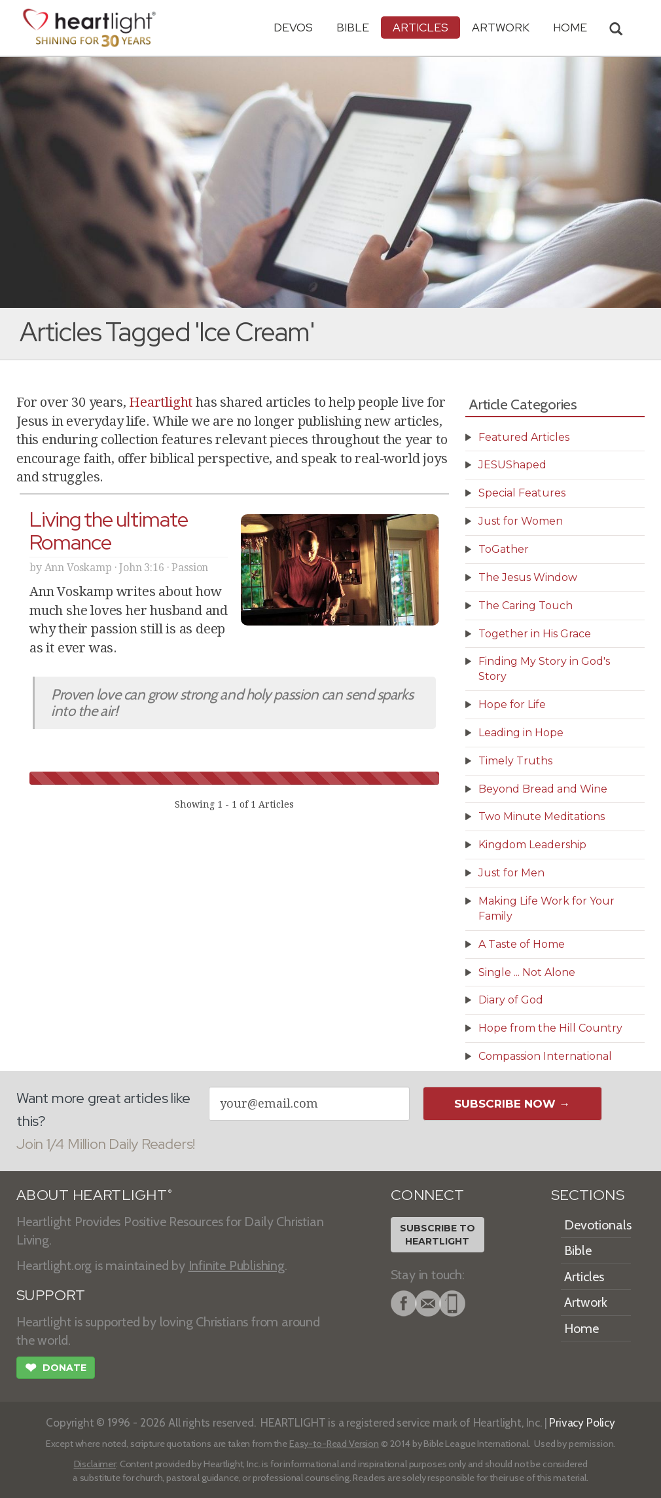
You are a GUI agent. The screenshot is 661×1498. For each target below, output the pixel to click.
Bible (352, 27)
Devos (293, 27)
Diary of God (510, 1000)
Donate (55, 1369)
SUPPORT (50, 1295)
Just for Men (511, 873)
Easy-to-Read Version (334, 1444)
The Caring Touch (525, 605)
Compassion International (545, 1056)
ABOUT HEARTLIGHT (94, 1195)
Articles (420, 27)
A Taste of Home (521, 944)
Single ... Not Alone (526, 972)
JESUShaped (512, 465)
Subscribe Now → (512, 1103)
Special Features (521, 493)
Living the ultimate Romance (108, 530)
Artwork (500, 27)
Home (581, 1328)
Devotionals (598, 1225)
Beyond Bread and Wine (542, 789)
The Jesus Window (527, 577)
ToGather (503, 549)
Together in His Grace (534, 633)
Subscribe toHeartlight (437, 1234)
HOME (570, 27)
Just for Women (520, 521)
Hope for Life (512, 704)
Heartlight (160, 402)
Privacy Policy (582, 1422)
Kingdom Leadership (532, 844)
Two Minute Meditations (541, 816)
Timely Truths (515, 761)
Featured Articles (523, 437)
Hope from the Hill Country (550, 1028)
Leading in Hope (520, 732)
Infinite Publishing (236, 1265)
